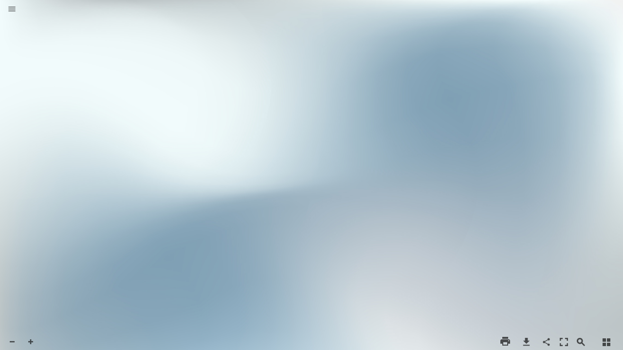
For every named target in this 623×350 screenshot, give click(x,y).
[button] (12, 9)
